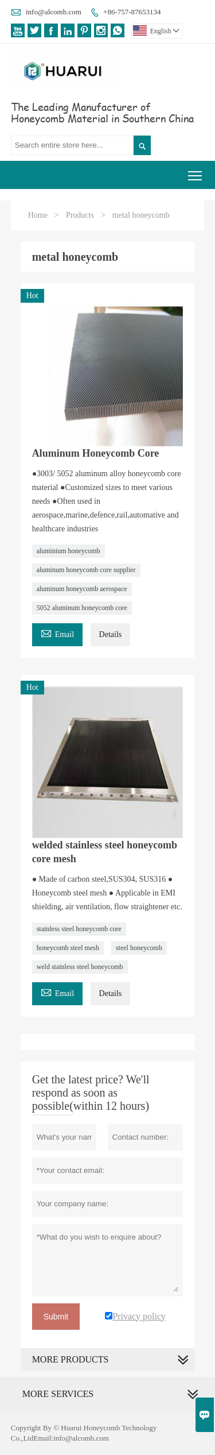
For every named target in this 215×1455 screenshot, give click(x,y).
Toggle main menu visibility (196, 171)
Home (38, 215)
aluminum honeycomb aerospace (82, 589)
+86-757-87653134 (132, 11)
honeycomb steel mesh (68, 948)
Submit (56, 1316)
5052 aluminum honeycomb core (82, 608)
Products (80, 215)
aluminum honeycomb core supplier (86, 570)
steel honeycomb (139, 948)
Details (110, 634)
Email (57, 633)
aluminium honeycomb (68, 551)
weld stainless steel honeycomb (80, 967)
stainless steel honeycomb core (79, 929)
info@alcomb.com (53, 11)
